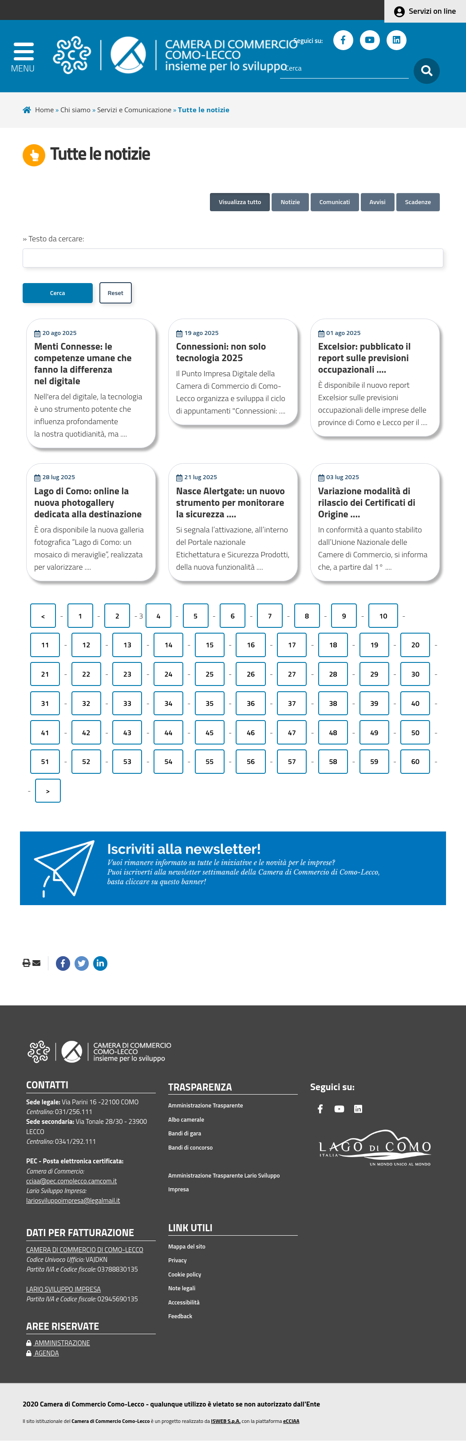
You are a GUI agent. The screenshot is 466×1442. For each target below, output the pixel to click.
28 (333, 675)
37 (292, 704)
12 (86, 646)
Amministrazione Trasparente (205, 1107)
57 (292, 762)
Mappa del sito (186, 1247)
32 (86, 704)
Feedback (180, 1317)
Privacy (177, 1261)
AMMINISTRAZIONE (58, 1344)
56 (251, 762)
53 (127, 762)
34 (169, 704)
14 (169, 646)
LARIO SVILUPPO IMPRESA (63, 1290)
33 (127, 704)
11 (45, 646)
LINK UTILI (190, 1229)
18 (333, 646)
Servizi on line (432, 11)
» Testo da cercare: (53, 238)
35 (209, 704)
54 (169, 762)
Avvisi (378, 202)
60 (415, 762)
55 (209, 762)
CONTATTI (47, 1086)
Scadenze (418, 202)
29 (374, 675)
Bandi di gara (184, 1135)
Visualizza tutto (240, 202)
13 (127, 646)
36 (251, 704)
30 (415, 675)
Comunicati (335, 202)
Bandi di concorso (190, 1148)
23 (127, 675)
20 (415, 646)
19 (374, 646)
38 (333, 704)
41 (45, 734)
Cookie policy (184, 1275)
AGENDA (42, 1354)
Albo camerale (186, 1120)
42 (86, 734)
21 (45, 675)
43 (127, 734)
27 (292, 675)
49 (374, 734)
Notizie (290, 202)
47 (292, 734)
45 (209, 734)
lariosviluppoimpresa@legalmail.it (73, 1202)
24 (169, 675)
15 (209, 646)
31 (45, 704)
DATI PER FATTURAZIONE (80, 1234)
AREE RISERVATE (62, 1327)
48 (333, 734)
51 (45, 762)
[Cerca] (344, 68)
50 (415, 734)
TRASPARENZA (200, 1089)
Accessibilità (184, 1303)
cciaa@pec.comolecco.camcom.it (71, 1182)
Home (44, 109)
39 (374, 704)
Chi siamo (75, 109)
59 (374, 762)
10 (383, 617)
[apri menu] (26, 56)
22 (86, 675)
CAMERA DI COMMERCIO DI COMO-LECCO (84, 1251)
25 (209, 675)
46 (251, 734)
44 (169, 734)
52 (86, 762)
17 (292, 646)
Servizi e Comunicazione (134, 109)
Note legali (181, 1289)
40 (415, 704)
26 (251, 675)
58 (333, 762)
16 (251, 646)
